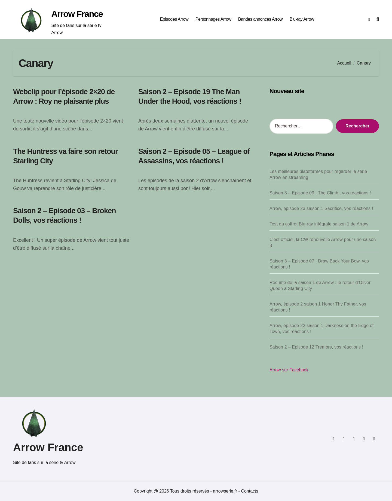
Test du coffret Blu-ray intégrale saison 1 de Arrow (319, 224)
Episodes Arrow (174, 19)
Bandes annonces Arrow (260, 19)
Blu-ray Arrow (302, 19)
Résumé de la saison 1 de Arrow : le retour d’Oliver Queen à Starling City (320, 285)
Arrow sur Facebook (289, 370)
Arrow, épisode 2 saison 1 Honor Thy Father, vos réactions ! (318, 307)
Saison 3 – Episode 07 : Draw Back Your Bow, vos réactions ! (319, 264)
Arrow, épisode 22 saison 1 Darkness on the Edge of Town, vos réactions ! (322, 328)
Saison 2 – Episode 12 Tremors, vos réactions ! (316, 347)
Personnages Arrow (213, 19)
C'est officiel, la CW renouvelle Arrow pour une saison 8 (323, 242)
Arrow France (77, 14)
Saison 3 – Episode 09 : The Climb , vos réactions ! (320, 193)
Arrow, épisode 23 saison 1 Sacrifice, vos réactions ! (321, 208)
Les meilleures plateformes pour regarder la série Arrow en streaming (318, 174)
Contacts (249, 491)
